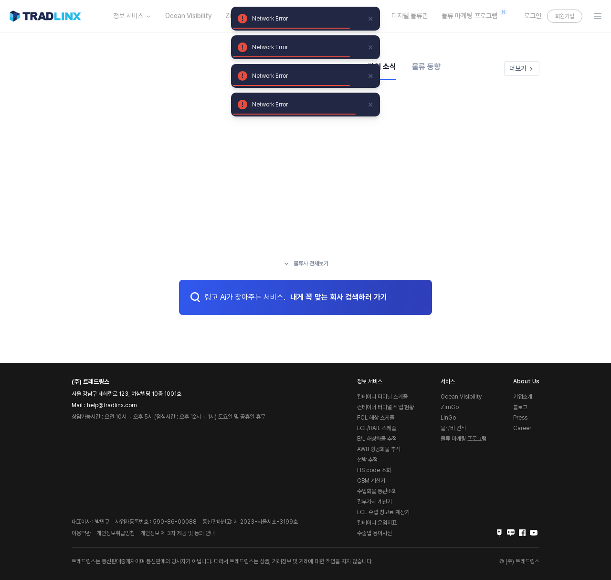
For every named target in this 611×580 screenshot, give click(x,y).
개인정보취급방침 (115, 533)
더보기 (521, 68)
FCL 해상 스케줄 (375, 417)
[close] (371, 18)
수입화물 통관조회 (377, 491)
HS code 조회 (374, 470)
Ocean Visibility (188, 16)
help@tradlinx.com (112, 405)
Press (520, 417)
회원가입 (564, 16)
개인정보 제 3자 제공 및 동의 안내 (177, 533)
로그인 (532, 16)
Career (522, 428)
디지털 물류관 (409, 16)
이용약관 (81, 533)
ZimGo (450, 407)
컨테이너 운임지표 (377, 522)
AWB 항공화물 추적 (378, 449)
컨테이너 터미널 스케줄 (382, 396)
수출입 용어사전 (374, 533)
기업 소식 (382, 66)
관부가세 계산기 (374, 501)
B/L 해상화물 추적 (377, 438)
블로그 (520, 407)
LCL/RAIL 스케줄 (376, 428)
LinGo (448, 417)
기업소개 (522, 396)
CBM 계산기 (371, 480)
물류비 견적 (453, 428)
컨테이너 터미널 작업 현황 (385, 407)
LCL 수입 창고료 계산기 (383, 512)
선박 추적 (367, 459)
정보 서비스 (132, 16)
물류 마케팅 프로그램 (472, 14)
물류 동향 (426, 66)
